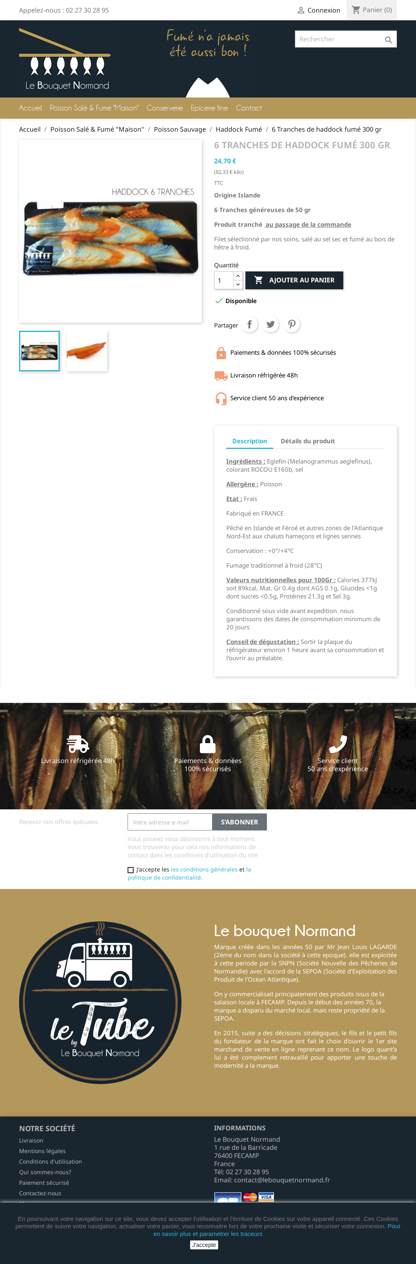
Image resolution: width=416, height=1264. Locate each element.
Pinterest (292, 324)
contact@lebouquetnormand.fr (282, 1179)
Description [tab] (249, 441)
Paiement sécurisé (44, 1182)
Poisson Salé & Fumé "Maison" (94, 108)
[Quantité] (224, 280)
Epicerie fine (209, 108)
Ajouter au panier (294, 280)
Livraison (31, 1140)
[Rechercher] (346, 39)
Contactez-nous (40, 1193)
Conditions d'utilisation (50, 1161)
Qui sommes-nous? (45, 1172)
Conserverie (165, 108)
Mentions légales (42, 1151)
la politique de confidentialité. (189, 873)
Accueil (30, 108)
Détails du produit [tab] (308, 441)
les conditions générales (204, 869)
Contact (249, 108)
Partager (249, 324)
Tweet (270, 324)
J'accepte (204, 1245)
